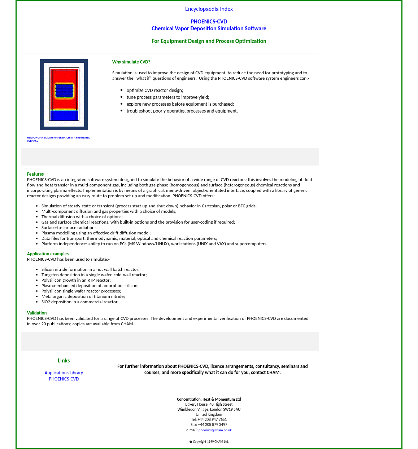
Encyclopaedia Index (209, 8)
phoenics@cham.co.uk (215, 430)
